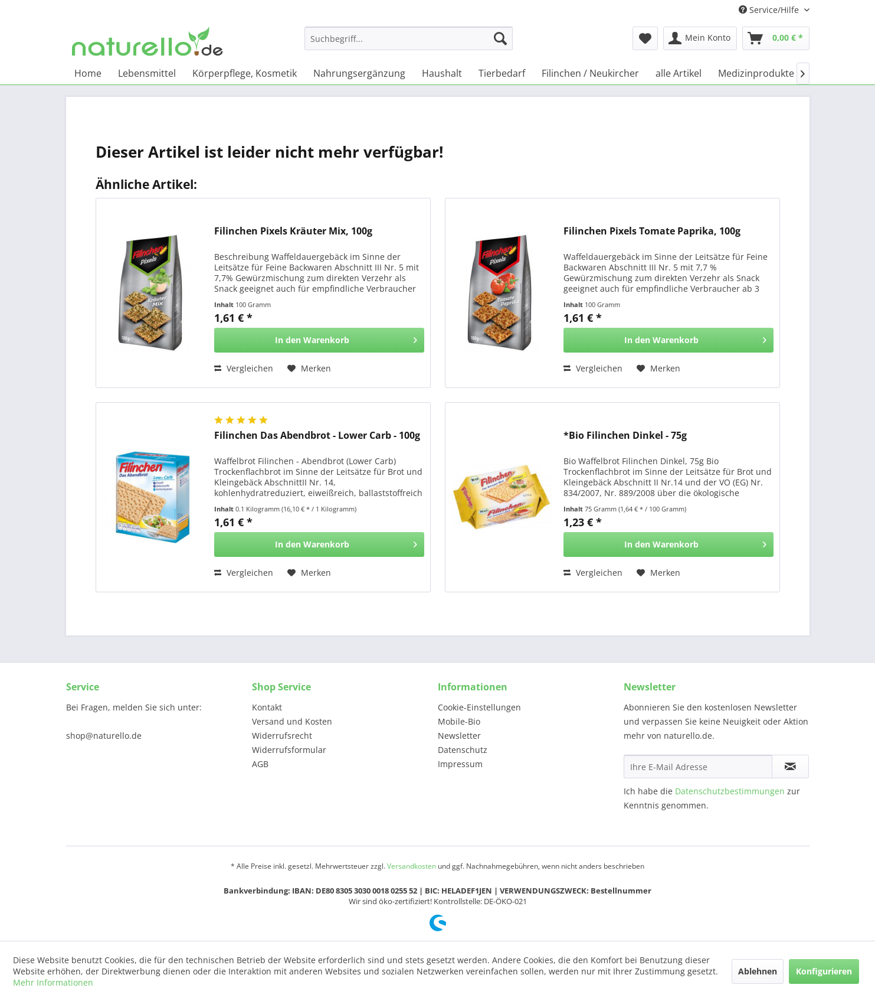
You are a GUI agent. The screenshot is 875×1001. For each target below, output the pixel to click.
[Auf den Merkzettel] (309, 368)
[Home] (88, 73)
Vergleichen (243, 368)
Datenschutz (462, 749)
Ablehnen (757, 971)
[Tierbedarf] (501, 73)
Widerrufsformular (289, 749)
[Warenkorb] (776, 38)
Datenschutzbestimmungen (730, 791)
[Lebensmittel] (147, 73)
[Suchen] (500, 38)
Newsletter (459, 735)
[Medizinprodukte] (756, 73)
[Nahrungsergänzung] (359, 73)
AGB (260, 764)
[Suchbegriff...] (408, 38)
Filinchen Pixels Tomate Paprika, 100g (651, 231)
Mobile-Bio (459, 721)
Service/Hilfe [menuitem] (770, 9)
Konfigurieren (824, 971)
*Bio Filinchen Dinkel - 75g (625, 435)
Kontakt (267, 707)
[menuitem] (408, 38)
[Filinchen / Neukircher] (590, 73)
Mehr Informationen (53, 982)
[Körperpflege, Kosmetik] (244, 73)
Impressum (460, 764)
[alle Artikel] (678, 73)
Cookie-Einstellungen (479, 707)
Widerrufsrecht (282, 735)
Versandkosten (411, 866)
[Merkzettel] (645, 38)
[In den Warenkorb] (319, 340)
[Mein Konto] (700, 38)
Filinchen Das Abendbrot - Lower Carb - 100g (317, 435)
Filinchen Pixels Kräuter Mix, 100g (293, 231)
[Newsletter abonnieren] (790, 766)
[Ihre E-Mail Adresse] (698, 766)
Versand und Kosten (292, 721)
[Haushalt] (442, 73)
